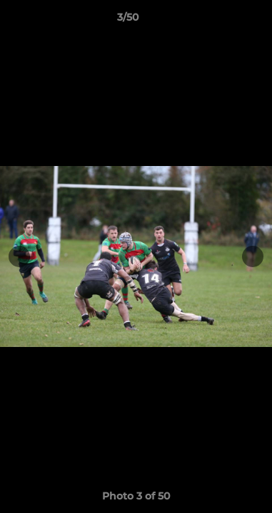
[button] (220, 20)
